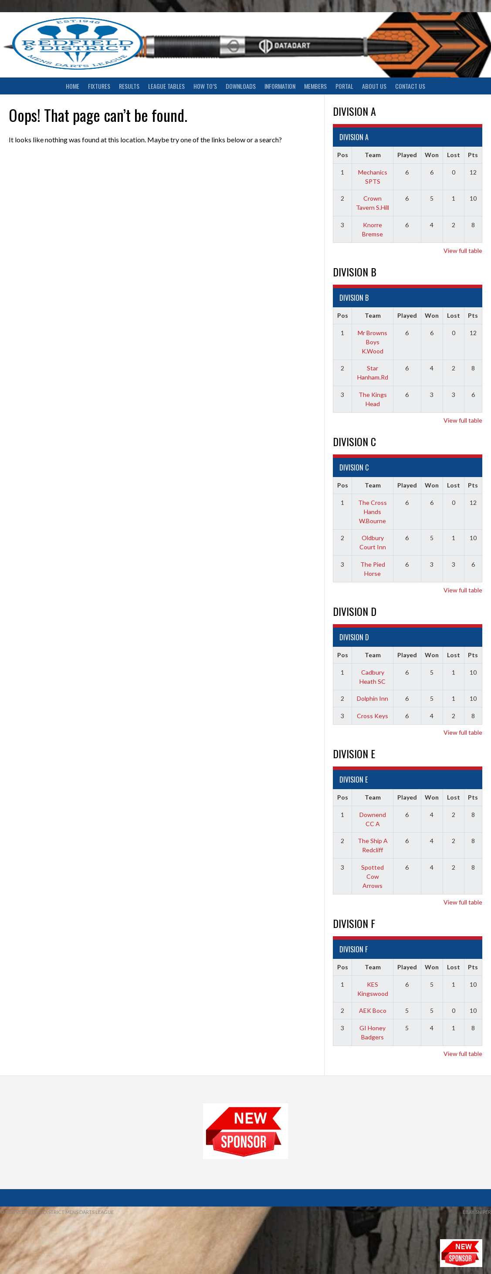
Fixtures (99, 86)
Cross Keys (372, 715)
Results (129, 86)
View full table (463, 250)
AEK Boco (372, 1010)
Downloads (241, 86)
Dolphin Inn (372, 698)
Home (72, 86)
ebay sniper (477, 1212)
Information (279, 86)
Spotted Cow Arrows (372, 876)
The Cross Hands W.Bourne (372, 511)
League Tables (166, 86)
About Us (374, 86)
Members (315, 86)
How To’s (205, 86)
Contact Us (410, 86)
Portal (344, 86)
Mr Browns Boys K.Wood (372, 342)
